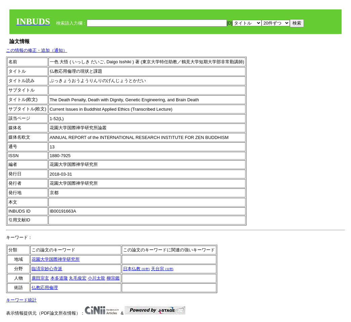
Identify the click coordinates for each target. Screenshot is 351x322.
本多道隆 (59, 278)
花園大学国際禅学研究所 (56, 259)
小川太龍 (96, 278)
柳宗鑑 (113, 278)
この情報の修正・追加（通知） (36, 50)
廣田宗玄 (40, 278)
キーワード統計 (21, 299)
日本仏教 (136, 268)
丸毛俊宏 (77, 278)
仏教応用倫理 (45, 287)
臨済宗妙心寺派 (47, 268)
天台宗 (162, 268)
